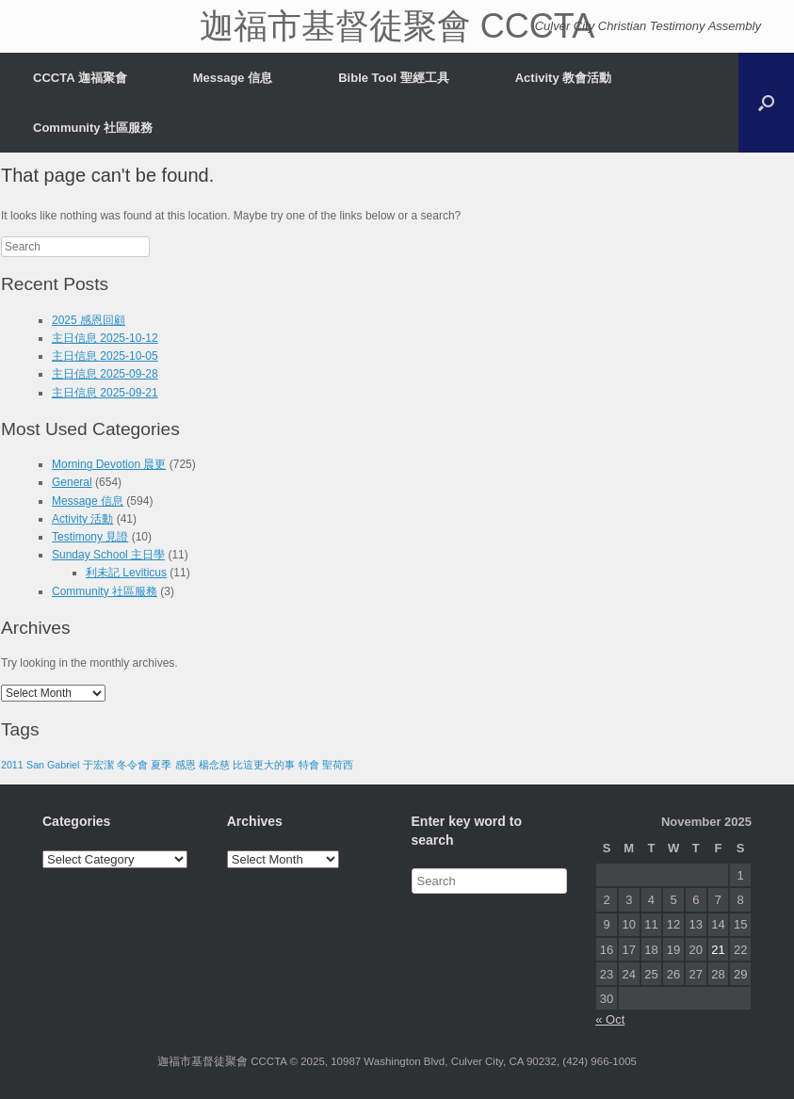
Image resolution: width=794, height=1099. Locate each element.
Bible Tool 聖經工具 (393, 78)
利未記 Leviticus (126, 572)
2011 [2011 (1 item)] (12, 764)
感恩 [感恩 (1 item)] (185, 764)
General (72, 482)
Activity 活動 (82, 518)
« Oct (609, 1019)
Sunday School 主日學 (108, 554)
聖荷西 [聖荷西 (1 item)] (337, 764)
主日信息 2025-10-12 (105, 338)
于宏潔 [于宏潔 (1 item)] (98, 764)
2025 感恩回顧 (88, 320)
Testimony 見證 (90, 536)
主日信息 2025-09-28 (105, 373)
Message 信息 (233, 78)
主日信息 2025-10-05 (105, 356)
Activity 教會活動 (563, 78)
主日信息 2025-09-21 (105, 392)
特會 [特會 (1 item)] (309, 764)
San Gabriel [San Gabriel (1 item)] (52, 764)
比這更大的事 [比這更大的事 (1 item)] (264, 764)
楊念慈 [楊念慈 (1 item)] (214, 764)
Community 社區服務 (93, 128)
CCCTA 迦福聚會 (80, 78)
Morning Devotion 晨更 (109, 464)
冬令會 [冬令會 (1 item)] (132, 764)
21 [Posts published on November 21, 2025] (717, 950)
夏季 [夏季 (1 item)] (161, 764)
